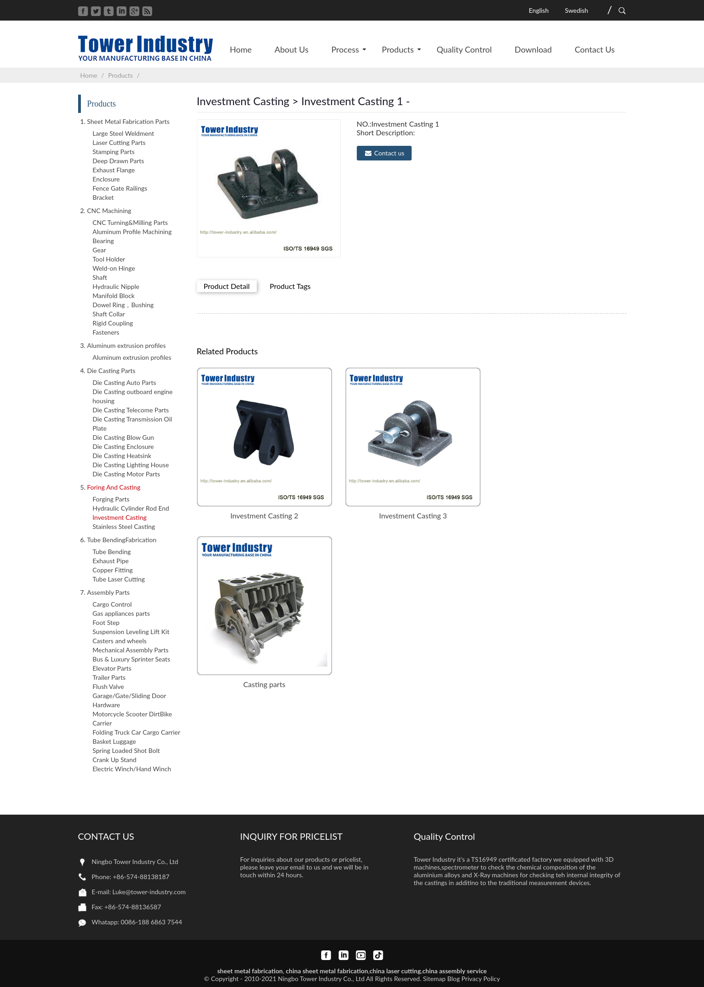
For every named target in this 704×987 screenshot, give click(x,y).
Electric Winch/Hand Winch (132, 769)
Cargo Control (112, 604)
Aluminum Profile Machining (132, 231)
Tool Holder (109, 259)
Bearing (103, 241)
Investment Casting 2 (264, 515)
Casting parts (264, 684)
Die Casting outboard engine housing (133, 396)
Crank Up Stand (115, 759)
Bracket (103, 197)
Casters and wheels (120, 641)
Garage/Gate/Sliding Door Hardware (129, 700)
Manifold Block (114, 295)
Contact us (389, 153)
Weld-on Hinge (114, 268)
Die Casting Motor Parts (126, 474)
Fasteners (106, 332)
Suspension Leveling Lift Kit (131, 631)
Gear (99, 250)
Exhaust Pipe (111, 561)
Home (88, 75)
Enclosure (106, 179)
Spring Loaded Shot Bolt (126, 750)
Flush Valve (108, 686)
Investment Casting (120, 517)
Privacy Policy (480, 978)
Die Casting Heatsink (122, 455)
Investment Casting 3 (413, 515)
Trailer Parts (109, 677)
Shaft (100, 277)
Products (120, 75)
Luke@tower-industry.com (149, 892)
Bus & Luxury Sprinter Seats (131, 659)
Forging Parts (111, 499)
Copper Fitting (113, 570)
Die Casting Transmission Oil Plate (132, 423)
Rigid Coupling (113, 323)
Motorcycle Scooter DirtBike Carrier (132, 718)
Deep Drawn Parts (118, 161)
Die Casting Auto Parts (124, 382)
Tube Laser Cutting (119, 579)
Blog (453, 978)
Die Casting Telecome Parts (131, 410)
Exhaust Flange (114, 170)
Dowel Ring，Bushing (123, 305)
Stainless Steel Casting (124, 526)
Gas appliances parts (121, 613)
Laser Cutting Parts (119, 142)
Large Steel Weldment (123, 133)
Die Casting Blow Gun (123, 437)
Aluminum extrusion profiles (132, 357)
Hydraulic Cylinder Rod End (131, 508)
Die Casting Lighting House (131, 465)
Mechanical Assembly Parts (131, 650)
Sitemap (434, 978)
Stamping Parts (114, 151)
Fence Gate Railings (120, 188)
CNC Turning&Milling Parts (130, 222)
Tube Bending (112, 551)
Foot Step (106, 622)
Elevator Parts (112, 668)
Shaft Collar (109, 314)
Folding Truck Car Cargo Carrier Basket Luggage (136, 736)
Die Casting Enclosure (123, 446)
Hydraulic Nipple (116, 286)
